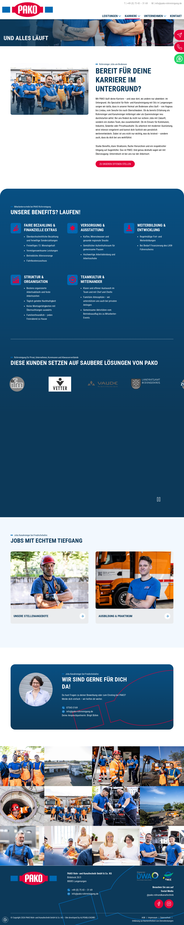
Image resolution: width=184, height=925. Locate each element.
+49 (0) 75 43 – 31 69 (136, 3)
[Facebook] (158, 903)
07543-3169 (72, 707)
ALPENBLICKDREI (87, 917)
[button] (111, 15)
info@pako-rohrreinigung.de (166, 3)
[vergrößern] (68, 766)
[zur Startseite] (27, 9)
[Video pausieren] (159, 499)
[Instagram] (168, 903)
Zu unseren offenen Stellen (115, 164)
